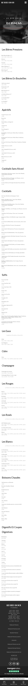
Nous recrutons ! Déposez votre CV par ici (14, 678)
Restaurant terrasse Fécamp (14, 648)
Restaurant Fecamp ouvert (14, 628)
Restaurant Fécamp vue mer (14, 644)
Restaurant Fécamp (14, 624)
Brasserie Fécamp (14, 632)
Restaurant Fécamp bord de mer (14, 652)
